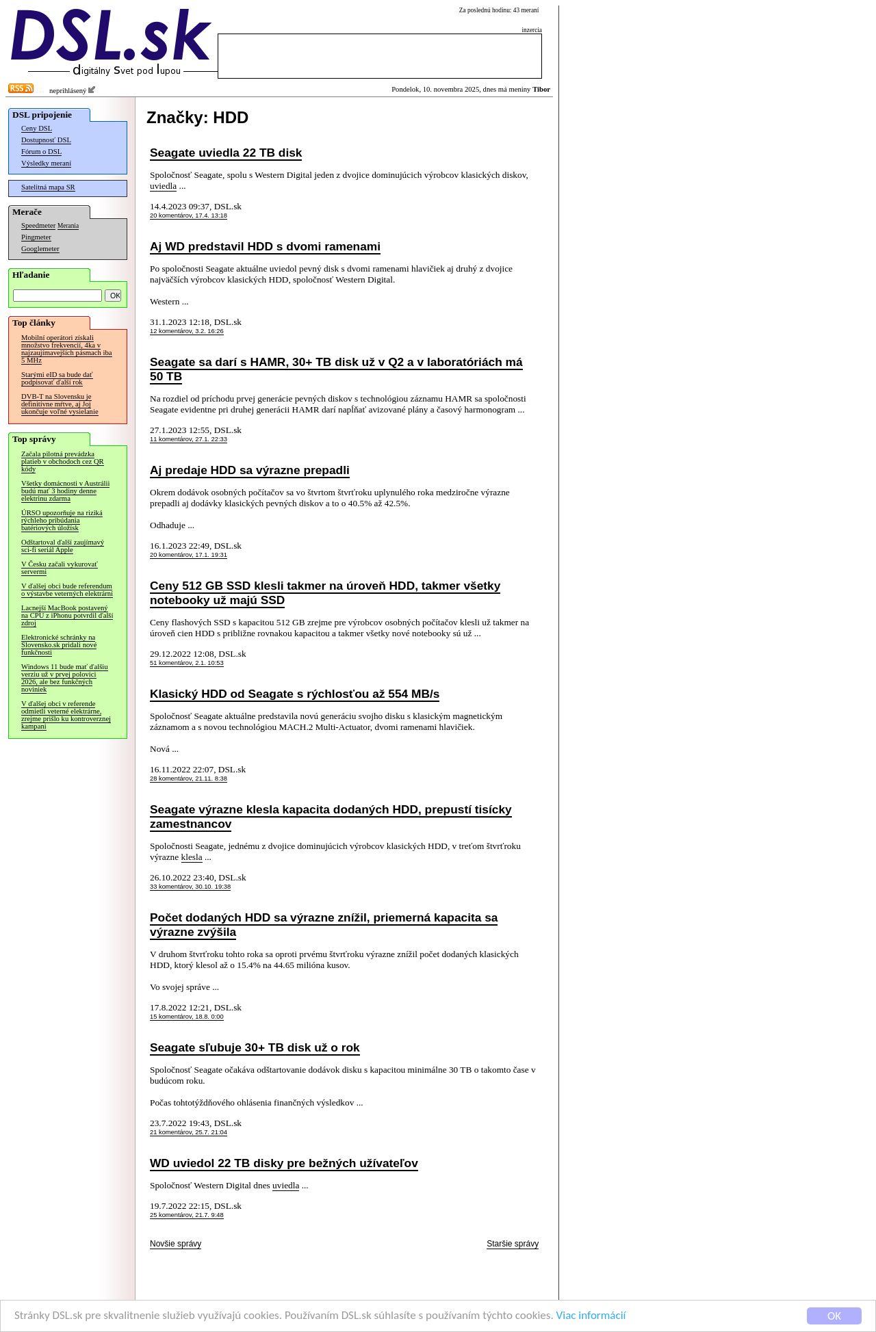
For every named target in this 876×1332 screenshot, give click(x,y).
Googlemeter (40, 248)
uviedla (163, 186)
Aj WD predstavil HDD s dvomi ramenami (265, 246)
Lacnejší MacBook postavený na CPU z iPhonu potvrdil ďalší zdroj (67, 615)
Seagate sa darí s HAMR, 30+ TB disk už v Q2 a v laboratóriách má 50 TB (336, 369)
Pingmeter (36, 237)
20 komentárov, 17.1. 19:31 (188, 554)
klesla (192, 857)
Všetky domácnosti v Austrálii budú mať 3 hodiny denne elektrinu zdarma (65, 491)
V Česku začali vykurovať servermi (59, 567)
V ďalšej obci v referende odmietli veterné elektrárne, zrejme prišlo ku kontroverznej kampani (66, 715)
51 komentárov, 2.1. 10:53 (187, 663)
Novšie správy (175, 1244)
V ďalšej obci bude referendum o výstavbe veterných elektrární (67, 589)
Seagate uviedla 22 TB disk (226, 152)
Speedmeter (38, 225)
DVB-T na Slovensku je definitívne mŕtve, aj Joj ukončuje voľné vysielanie (60, 404)
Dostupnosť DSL (46, 140)
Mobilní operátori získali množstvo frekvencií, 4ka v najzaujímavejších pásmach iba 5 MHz (66, 349)
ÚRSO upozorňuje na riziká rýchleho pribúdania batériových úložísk (62, 520)
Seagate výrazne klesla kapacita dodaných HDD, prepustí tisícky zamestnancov (331, 816)
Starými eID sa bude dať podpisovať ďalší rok (57, 378)
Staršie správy (513, 1244)
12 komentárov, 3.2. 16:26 (187, 331)
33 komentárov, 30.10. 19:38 (190, 886)
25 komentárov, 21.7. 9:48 (187, 1215)
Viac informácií (591, 1316)
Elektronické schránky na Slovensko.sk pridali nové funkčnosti (58, 645)
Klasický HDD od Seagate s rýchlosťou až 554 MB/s (294, 694)
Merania (68, 225)
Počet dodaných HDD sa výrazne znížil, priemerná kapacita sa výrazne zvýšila (324, 925)
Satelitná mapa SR (48, 187)
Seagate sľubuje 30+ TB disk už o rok (255, 1047)
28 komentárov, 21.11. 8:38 (188, 778)
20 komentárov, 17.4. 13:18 (188, 215)
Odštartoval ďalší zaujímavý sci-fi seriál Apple (62, 545)
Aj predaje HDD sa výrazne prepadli (250, 470)
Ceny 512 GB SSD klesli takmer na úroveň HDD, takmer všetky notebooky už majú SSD (325, 593)
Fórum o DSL (41, 151)
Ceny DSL (36, 128)
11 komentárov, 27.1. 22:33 (188, 439)
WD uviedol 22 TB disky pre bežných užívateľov (284, 1163)
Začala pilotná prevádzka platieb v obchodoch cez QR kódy (62, 461)
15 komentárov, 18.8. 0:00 (187, 1016)
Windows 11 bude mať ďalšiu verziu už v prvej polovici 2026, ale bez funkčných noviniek (64, 678)
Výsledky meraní (46, 163)
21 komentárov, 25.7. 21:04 (188, 1132)
